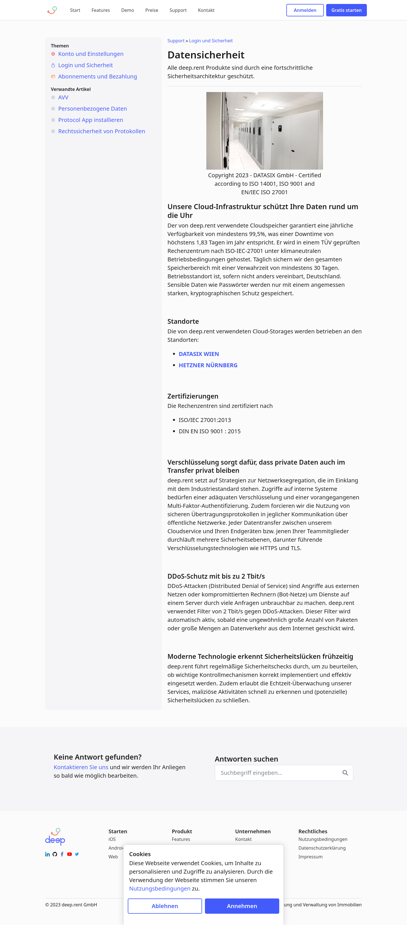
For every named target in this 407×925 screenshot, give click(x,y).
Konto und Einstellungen (91, 54)
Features (101, 10)
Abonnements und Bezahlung (97, 76)
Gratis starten (346, 10)
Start (75, 10)
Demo (127, 10)
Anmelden (305, 10)
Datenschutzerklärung (322, 848)
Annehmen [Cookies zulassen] (242, 906)
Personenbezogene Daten (92, 108)
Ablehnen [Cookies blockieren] (165, 906)
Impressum (310, 856)
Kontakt (206, 10)
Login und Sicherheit (85, 65)
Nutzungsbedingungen (323, 839)
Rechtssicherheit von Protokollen (101, 131)
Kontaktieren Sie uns (81, 767)
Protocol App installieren (90, 120)
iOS (112, 839)
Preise (151, 10)
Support (178, 10)
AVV (63, 97)
